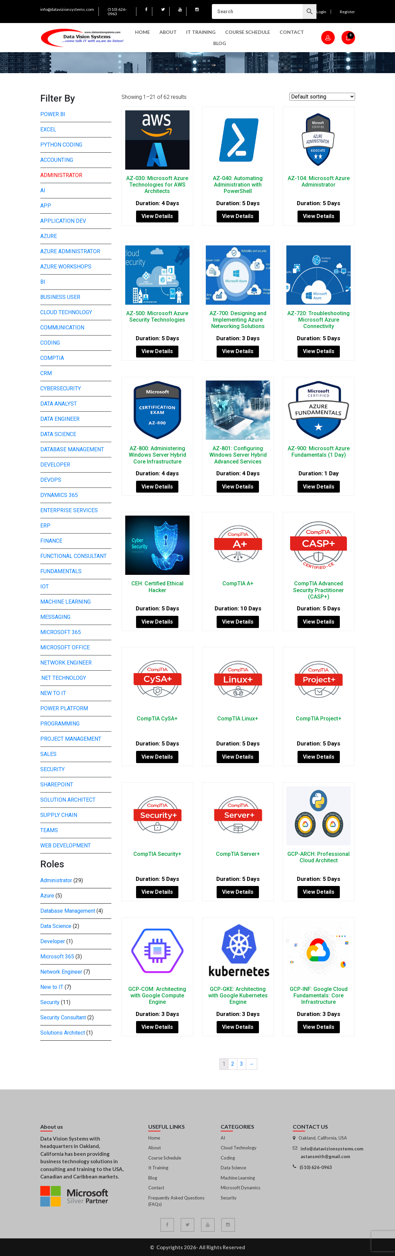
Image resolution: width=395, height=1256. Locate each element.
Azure (48, 236)
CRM (46, 373)
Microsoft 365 (60, 632)
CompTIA (52, 358)
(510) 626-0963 (117, 11)
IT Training (201, 32)
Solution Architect (67, 800)
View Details (157, 216)
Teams (49, 830)
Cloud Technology (66, 312)
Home (142, 32)
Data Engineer (60, 419)
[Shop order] (322, 97)
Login (321, 11)
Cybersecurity (60, 388)
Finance (51, 541)
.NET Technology (63, 678)
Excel (48, 129)
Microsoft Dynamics (240, 1187)
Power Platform (64, 708)
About (168, 32)
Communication (62, 327)
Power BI (52, 114)
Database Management (72, 449)
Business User (60, 297)
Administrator (61, 175)
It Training (158, 1167)
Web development (65, 845)
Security (52, 769)
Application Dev (63, 221)
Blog (219, 43)
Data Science (58, 434)
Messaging (55, 617)
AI (42, 190)
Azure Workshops (65, 266)
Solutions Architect (62, 1033)
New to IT (53, 693)
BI (42, 282)
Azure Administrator (70, 251)
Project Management (70, 739)
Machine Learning (65, 602)
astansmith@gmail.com (325, 1156)
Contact (292, 32)
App (45, 205)
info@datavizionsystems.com (67, 9)
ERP (45, 525)
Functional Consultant (73, 556)
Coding (50, 343)
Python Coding (61, 145)
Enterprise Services (69, 510)
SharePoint (56, 784)
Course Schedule (247, 32)
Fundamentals (61, 571)
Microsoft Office (65, 647)
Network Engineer (66, 662)
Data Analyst (58, 403)
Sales (48, 754)
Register (347, 11)
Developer (55, 464)
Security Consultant (63, 1017)
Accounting (56, 160)
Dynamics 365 (59, 495)
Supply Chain (58, 815)
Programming (60, 723)
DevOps (50, 480)
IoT (44, 586)
